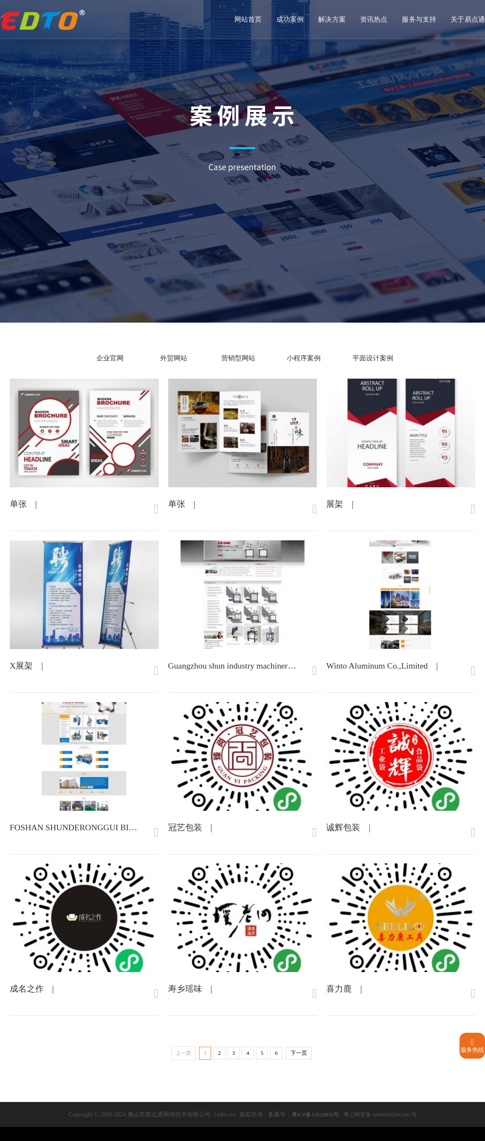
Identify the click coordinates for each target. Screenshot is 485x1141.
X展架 (21, 672)
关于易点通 (468, 19)
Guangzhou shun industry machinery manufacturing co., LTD (272, 672)
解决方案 (333, 19)
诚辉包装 (343, 837)
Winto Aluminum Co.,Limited (377, 672)
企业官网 (109, 358)
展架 (334, 507)
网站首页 (249, 19)
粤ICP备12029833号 (315, 1128)
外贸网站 (169, 358)
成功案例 (291, 19)
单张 (18, 507)
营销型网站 (234, 358)
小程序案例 (301, 358)
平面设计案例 (371, 358)
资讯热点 (374, 19)
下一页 (298, 1067)
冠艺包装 (185, 837)
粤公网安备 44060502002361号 (380, 1128)
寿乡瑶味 (185, 1002)
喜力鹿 (339, 1002)
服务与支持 (420, 19)
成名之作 (27, 1002)
